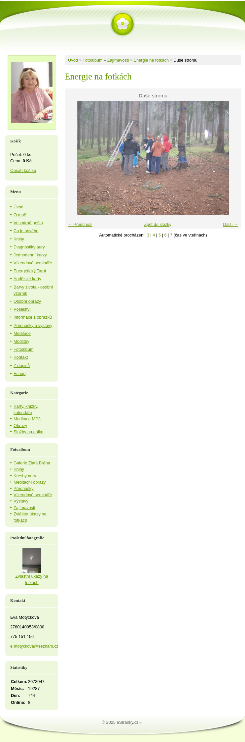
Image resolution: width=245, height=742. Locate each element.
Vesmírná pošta (28, 222)
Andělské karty (27, 278)
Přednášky (23, 488)
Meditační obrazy (30, 482)
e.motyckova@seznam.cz (34, 646)
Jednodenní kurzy (30, 254)
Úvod (73, 60)
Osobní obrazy (27, 301)
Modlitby (21, 341)
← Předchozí (80, 224)
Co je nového (26, 230)
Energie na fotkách (151, 60)
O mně (20, 214)
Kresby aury (25, 475)
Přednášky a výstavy (33, 325)
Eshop (19, 373)
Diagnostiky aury (29, 246)
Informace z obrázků (33, 317)
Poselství (22, 309)
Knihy (19, 239)
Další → (230, 224)
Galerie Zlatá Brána (32, 462)
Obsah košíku (23, 170)
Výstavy (21, 501)
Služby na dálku (28, 431)
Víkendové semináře (33, 262)
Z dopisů (22, 365)
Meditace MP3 (27, 418)
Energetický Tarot (30, 270)
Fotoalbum (92, 60)
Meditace (22, 333)
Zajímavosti (118, 60)
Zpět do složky (157, 224)
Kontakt (21, 357)
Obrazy (20, 425)
